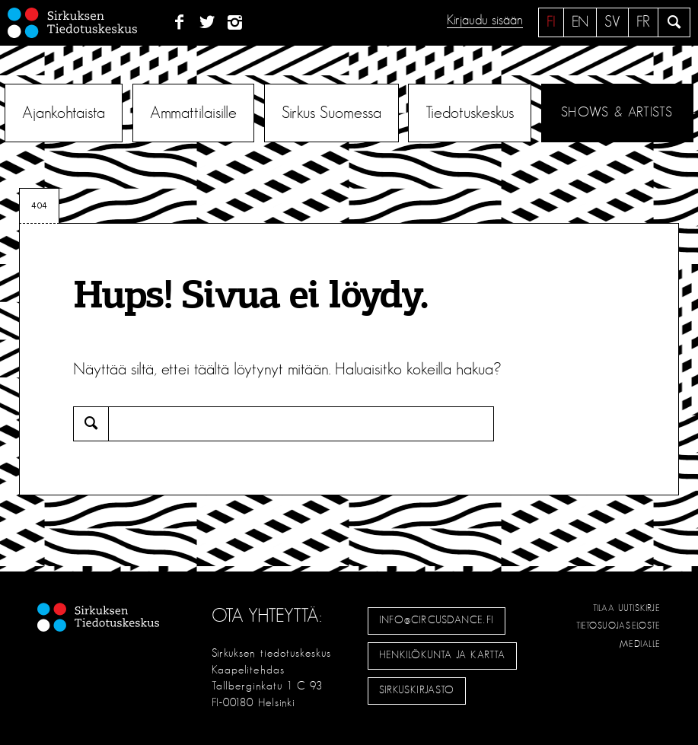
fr (643, 22)
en (580, 22)
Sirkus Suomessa (331, 112)
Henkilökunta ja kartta (442, 655)
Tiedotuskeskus (469, 112)
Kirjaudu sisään (485, 20)
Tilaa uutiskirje (627, 608)
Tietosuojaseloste (618, 625)
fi (551, 22)
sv (612, 22)
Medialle (640, 643)
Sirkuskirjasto (417, 690)
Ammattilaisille (193, 112)
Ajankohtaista (63, 112)
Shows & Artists (617, 112)
